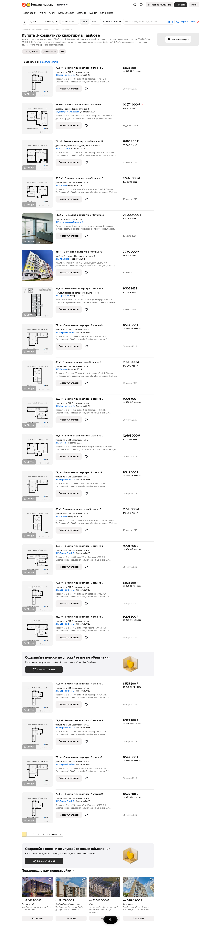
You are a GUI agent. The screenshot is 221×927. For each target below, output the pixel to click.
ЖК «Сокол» (61, 185)
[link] (194, 4)
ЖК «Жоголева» (63, 148)
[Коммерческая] (66, 13)
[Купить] (42, 13)
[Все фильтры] (24, 22)
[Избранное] (134, 4)
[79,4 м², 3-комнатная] (39, 83)
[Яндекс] (24, 5)
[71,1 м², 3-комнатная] (39, 157)
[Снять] (52, 13)
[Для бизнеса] (106, 13)
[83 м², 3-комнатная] (39, 377)
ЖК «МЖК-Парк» (63, 259)
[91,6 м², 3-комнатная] (39, 120)
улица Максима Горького (67, 219)
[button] (141, 4)
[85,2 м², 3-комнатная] (39, 414)
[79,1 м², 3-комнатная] (39, 341)
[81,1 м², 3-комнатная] (39, 267)
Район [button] (170, 22)
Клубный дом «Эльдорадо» (68, 112)
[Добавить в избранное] (86, 88)
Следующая (54, 834)
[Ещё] (62, 51)
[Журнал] (93, 13)
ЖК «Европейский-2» (65, 75)
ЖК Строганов (62, 296)
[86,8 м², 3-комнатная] (39, 304)
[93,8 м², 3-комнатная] (39, 194)
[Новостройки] (29, 13)
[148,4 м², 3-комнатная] (39, 230)
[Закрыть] (198, 22)
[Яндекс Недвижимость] (39, 5)
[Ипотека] (81, 13)
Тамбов (59, 293)
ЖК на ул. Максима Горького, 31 (70, 222)
